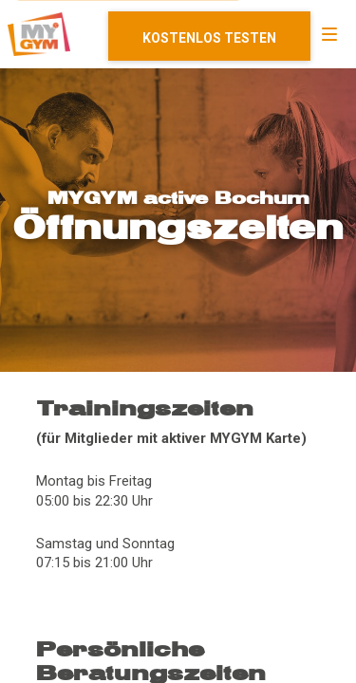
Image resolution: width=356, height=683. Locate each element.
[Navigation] (329, 34)
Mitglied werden (209, 36)
